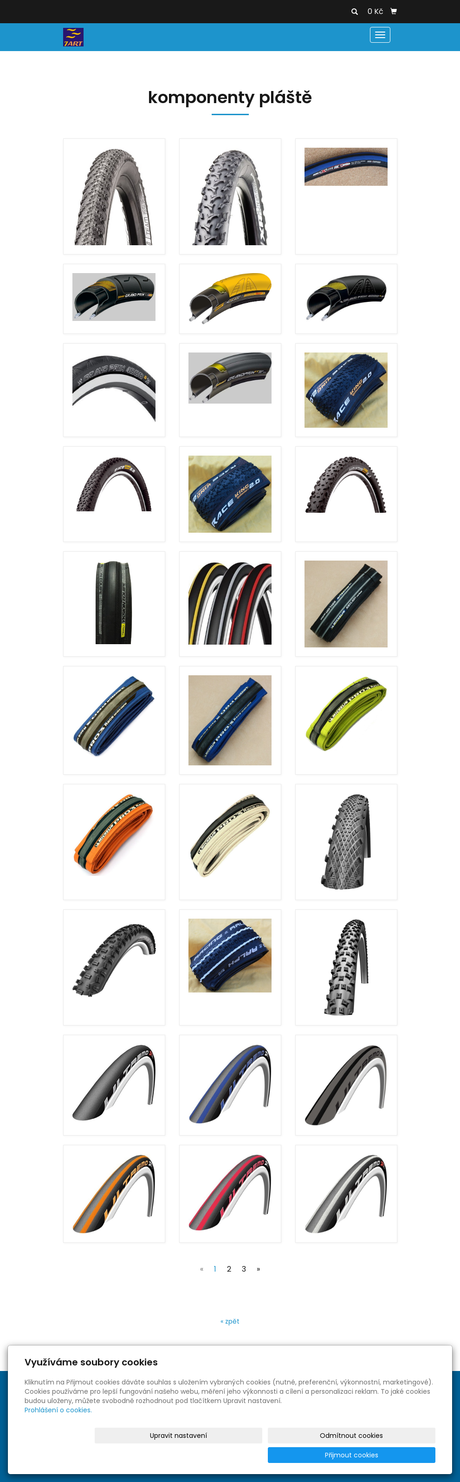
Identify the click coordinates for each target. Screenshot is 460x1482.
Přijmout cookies (400, 1455)
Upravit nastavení (246, 1455)
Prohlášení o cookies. (58, 1429)
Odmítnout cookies (325, 1455)
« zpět (230, 1321)
